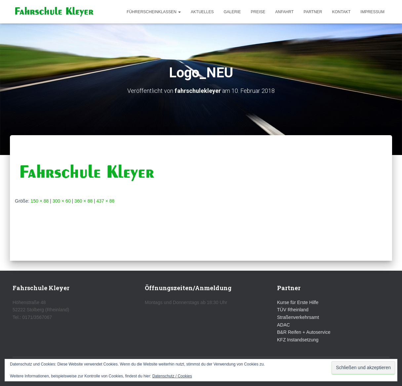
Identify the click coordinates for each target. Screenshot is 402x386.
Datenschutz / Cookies (172, 376)
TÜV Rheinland (292, 309)
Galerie (232, 12)
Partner (312, 12)
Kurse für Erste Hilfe (297, 302)
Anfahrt (284, 12)
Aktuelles (202, 12)
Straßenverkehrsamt (298, 317)
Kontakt (341, 12)
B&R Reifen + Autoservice (303, 332)
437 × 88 (105, 201)
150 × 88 (39, 201)
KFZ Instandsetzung (297, 339)
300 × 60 (62, 201)
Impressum (372, 12)
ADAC (283, 325)
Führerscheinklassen (154, 12)
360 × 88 (83, 201)
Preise (258, 12)
